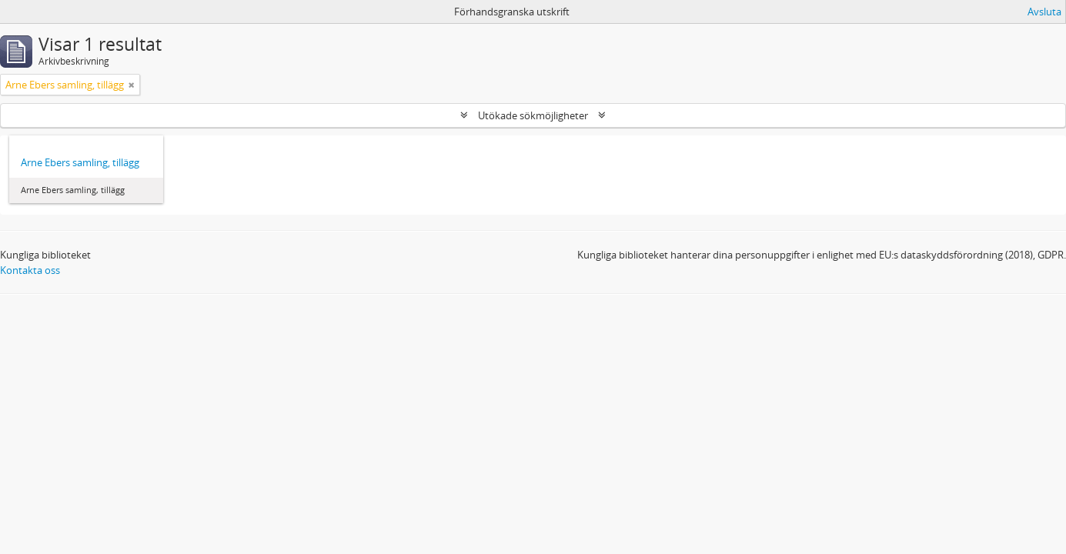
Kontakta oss (30, 270)
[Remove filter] (132, 84)
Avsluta (1044, 11)
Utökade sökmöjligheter (533, 115)
